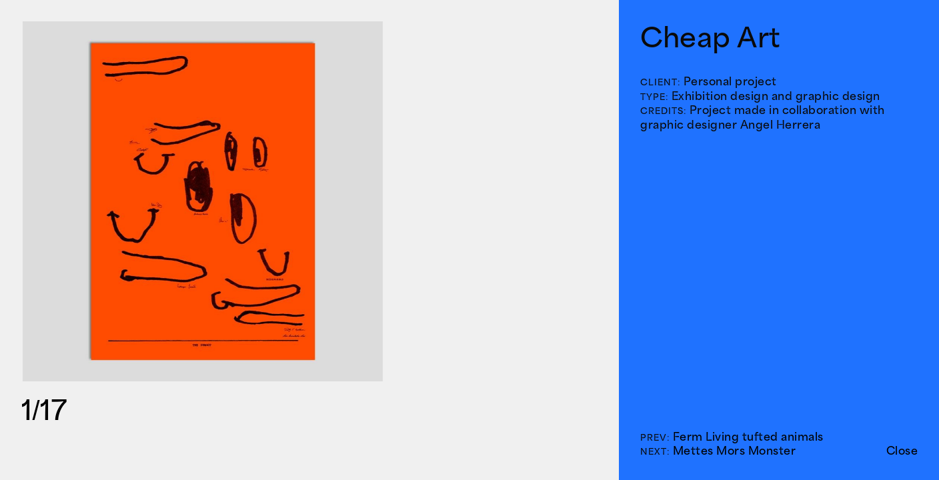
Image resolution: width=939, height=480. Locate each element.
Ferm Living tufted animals (748, 436)
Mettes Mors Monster (734, 450)
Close (902, 450)
